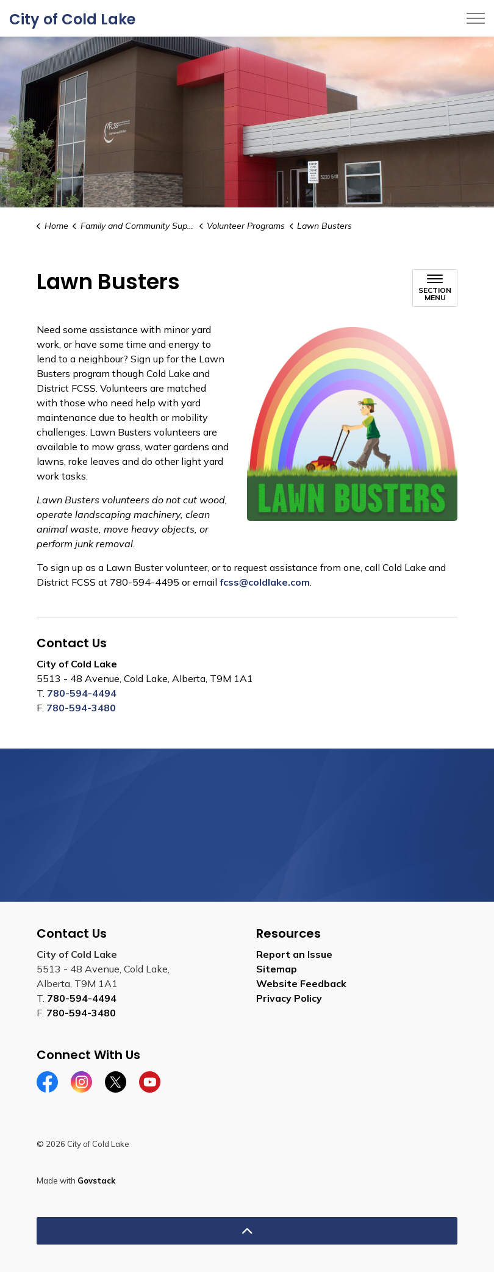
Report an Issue (294, 954)
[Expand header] (475, 18)
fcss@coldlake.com (265, 582)
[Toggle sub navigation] (434, 288)
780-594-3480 (81, 708)
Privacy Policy (289, 998)
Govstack (96, 1180)
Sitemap (276, 969)
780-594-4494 (81, 693)
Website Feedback (301, 983)
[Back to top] (247, 1231)
